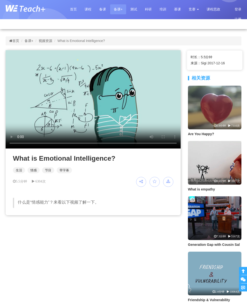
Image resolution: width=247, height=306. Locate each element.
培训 (162, 9)
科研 (148, 9)
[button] (194, 9)
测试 (133, 9)
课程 (88, 9)
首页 (73, 9)
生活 (19, 170)
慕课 (177, 9)
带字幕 (64, 170)
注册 (238, 19)
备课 (102, 9)
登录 (238, 9)
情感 (33, 170)
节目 (48, 170)
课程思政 (213, 9)
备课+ (118, 9)
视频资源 (45, 41)
